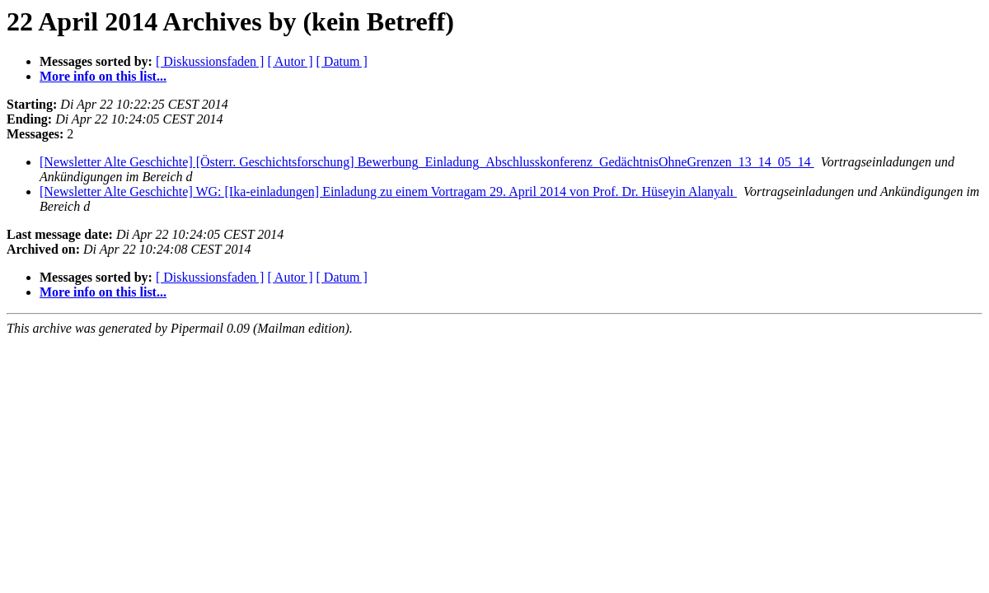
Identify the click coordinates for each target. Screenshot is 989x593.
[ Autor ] (289, 61)
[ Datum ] (342, 61)
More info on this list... (103, 76)
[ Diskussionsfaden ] (210, 61)
